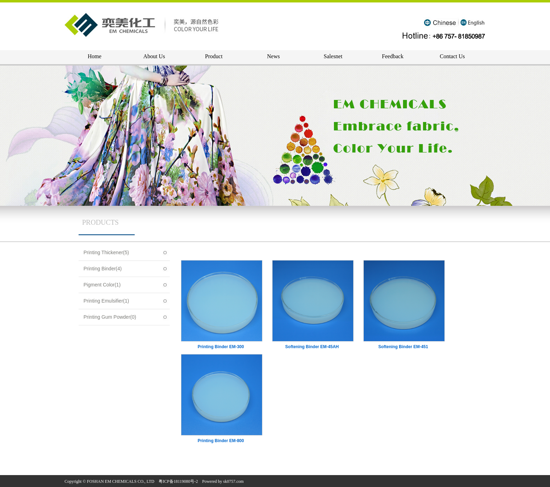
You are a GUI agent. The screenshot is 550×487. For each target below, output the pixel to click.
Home (94, 56)
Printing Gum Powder (109, 317)
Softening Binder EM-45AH (312, 346)
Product (214, 56)
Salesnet (333, 56)
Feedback (392, 56)
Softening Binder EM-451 (403, 346)
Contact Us (452, 56)
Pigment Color (102, 285)
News (273, 56)
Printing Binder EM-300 (220, 346)
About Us (154, 56)
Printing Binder (102, 268)
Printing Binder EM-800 (220, 440)
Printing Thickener (106, 252)
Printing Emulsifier (106, 301)
